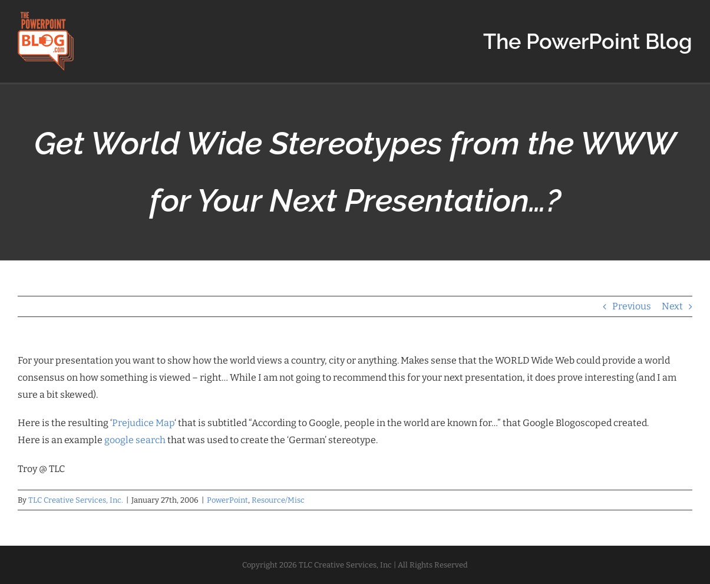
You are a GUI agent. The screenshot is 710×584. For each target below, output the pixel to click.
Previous (631, 306)
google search (135, 440)
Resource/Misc (278, 500)
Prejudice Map (143, 422)
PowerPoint (227, 500)
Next (672, 306)
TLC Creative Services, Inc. (75, 500)
